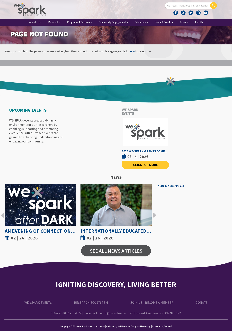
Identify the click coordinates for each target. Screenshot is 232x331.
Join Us (199, 22)
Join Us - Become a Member (151, 303)
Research (54, 22)
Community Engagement (113, 22)
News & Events (164, 22)
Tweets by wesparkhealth (170, 185)
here (131, 51)
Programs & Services (79, 22)
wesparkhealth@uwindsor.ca (106, 313)
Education (141, 22)
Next (153, 213)
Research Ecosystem (91, 303)
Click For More (145, 165)
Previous (2, 213)
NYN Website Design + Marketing (134, 326)
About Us (35, 22)
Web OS (168, 326)
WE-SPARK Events (38, 303)
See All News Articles (116, 251)
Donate (184, 22)
